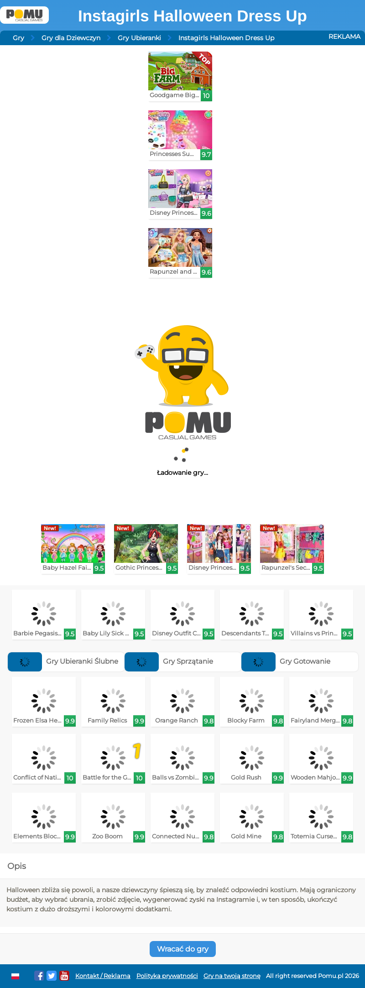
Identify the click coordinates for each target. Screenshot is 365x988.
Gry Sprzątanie (169, 661)
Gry (18, 38)
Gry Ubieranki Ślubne (63, 661)
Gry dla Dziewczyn (71, 38)
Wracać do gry (183, 949)
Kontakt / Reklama (102, 975)
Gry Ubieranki (139, 38)
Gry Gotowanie (285, 661)
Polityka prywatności (167, 975)
